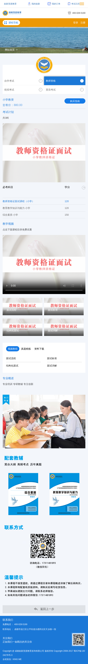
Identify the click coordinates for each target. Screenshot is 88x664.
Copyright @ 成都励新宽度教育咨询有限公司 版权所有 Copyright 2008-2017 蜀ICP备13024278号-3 (44, 653)
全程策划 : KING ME (12, 659)
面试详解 (52, 365)
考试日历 (74, 4)
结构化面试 (12, 365)
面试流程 (11, 358)
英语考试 (65, 89)
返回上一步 (44, 609)
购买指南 (75, 101)
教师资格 (65, 81)
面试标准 (52, 358)
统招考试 (23, 89)
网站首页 (10, 49)
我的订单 (54, 4)
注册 (83, 22)
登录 (75, 22)
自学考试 (23, 81)
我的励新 (34, 4)
